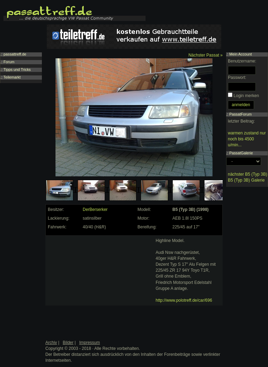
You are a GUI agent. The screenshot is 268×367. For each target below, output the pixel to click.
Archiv (51, 342)
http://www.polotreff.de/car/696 (184, 300)
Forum (8, 62)
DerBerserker (95, 209)
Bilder (68, 342)
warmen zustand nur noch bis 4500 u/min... (247, 139)
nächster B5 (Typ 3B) (247, 174)
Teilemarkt (12, 77)
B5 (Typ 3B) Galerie (246, 180)
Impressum (89, 342)
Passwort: (237, 77)
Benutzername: (242, 61)
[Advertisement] (99, 281)
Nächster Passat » (205, 55)
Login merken (246, 95)
